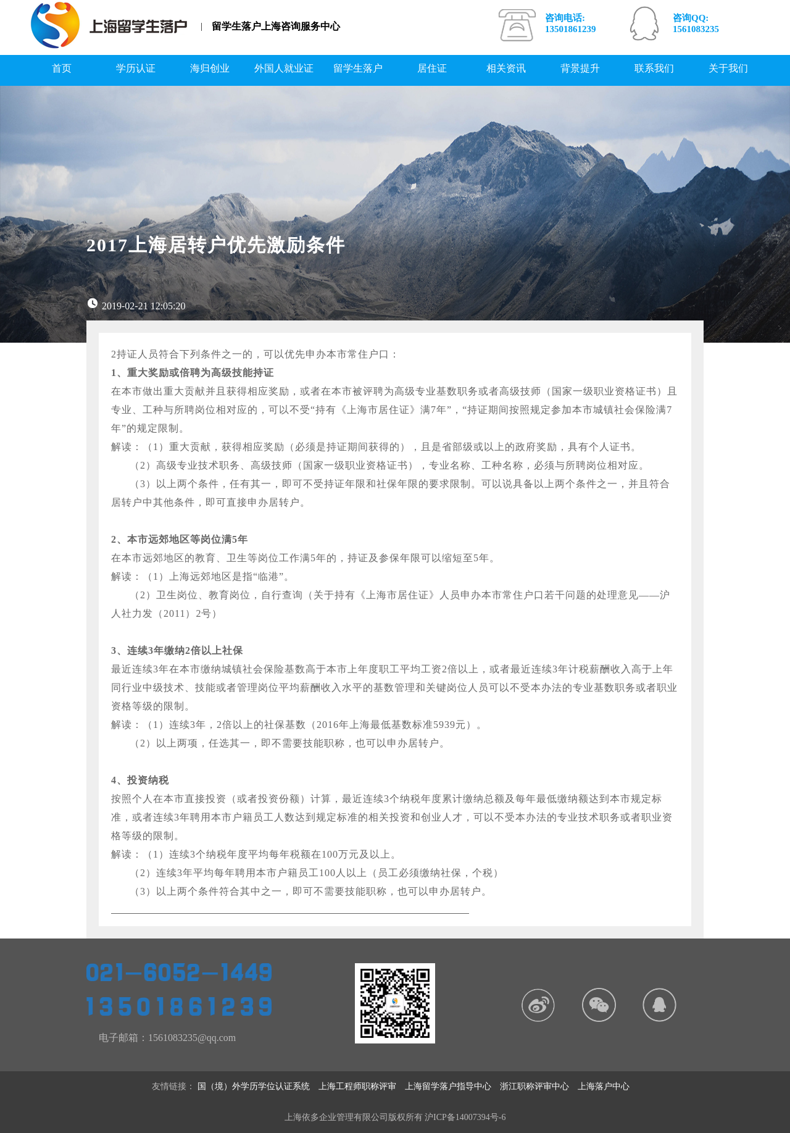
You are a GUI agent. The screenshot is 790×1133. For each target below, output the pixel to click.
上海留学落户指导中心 (452, 1086)
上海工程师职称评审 (361, 1086)
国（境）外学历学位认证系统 (258, 1086)
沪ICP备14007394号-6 (465, 1117)
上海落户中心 (608, 1086)
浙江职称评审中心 (539, 1086)
